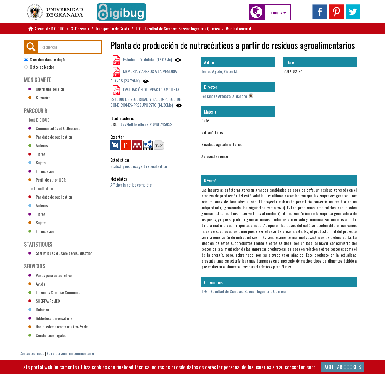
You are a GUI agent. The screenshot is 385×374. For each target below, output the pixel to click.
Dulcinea (38, 309)
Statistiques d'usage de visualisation (138, 166)
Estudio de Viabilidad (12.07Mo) (147, 59)
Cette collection (39, 67)
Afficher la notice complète (131, 185)
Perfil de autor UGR (47, 180)
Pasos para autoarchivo (50, 275)
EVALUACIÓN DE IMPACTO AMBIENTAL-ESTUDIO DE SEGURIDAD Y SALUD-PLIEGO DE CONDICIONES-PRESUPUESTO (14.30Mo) (146, 97)
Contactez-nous (32, 353)
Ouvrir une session (46, 89)
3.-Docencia (80, 28)
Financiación (41, 171)
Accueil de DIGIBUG (49, 28)
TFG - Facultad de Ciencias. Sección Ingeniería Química (177, 28)
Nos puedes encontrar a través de (58, 326)
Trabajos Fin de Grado (112, 28)
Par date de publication (50, 137)
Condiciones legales (47, 335)
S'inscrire (39, 97)
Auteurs (38, 145)
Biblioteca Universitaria (50, 318)
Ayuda (36, 284)
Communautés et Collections (54, 128)
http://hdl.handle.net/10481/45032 (144, 124)
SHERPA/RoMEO (44, 301)
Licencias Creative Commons (54, 292)
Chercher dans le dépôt (45, 59)
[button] (277, 12)
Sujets (37, 162)
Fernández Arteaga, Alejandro (224, 96)
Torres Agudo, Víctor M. (219, 71)
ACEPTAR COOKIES (342, 367)
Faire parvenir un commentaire (70, 353)
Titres (36, 154)
